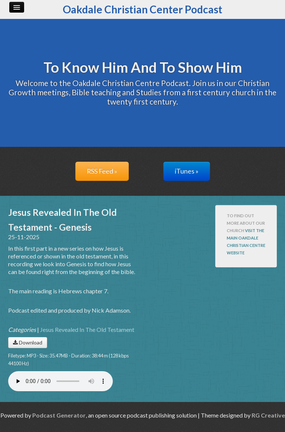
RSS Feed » (102, 171)
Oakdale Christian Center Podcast (142, 9)
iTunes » (187, 171)
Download (27, 342)
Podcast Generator (59, 415)
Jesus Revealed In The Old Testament (87, 329)
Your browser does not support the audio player (60, 381)
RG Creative (268, 415)
